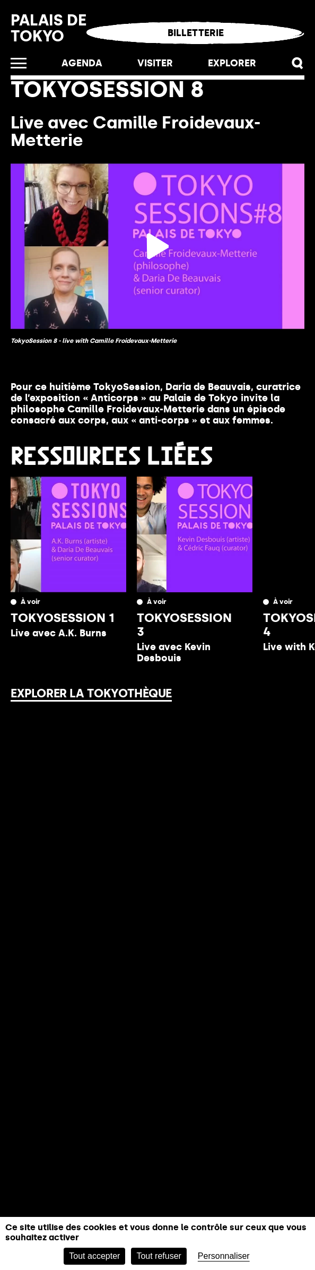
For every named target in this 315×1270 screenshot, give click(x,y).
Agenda (82, 63)
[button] (297, 63)
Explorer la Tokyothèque (91, 693)
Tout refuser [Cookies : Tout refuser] (158, 1255)
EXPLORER (232, 63)
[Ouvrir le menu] (19, 63)
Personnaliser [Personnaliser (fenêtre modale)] (224, 1255)
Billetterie (196, 33)
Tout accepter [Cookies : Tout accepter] (94, 1255)
